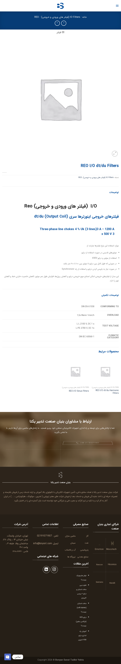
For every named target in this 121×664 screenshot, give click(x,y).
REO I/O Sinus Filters (79, 391)
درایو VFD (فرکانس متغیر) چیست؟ (81, 621)
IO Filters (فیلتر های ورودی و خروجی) (60, 17)
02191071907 (44, 536)
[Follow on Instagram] (54, 569)
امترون (38, 496)
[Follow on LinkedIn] (46, 569)
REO (36, 17)
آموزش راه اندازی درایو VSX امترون (82, 635)
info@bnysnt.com (42, 543)
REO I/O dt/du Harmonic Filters (107, 391)
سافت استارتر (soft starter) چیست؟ (81, 607)
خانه (84, 17)
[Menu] (117, 5)
